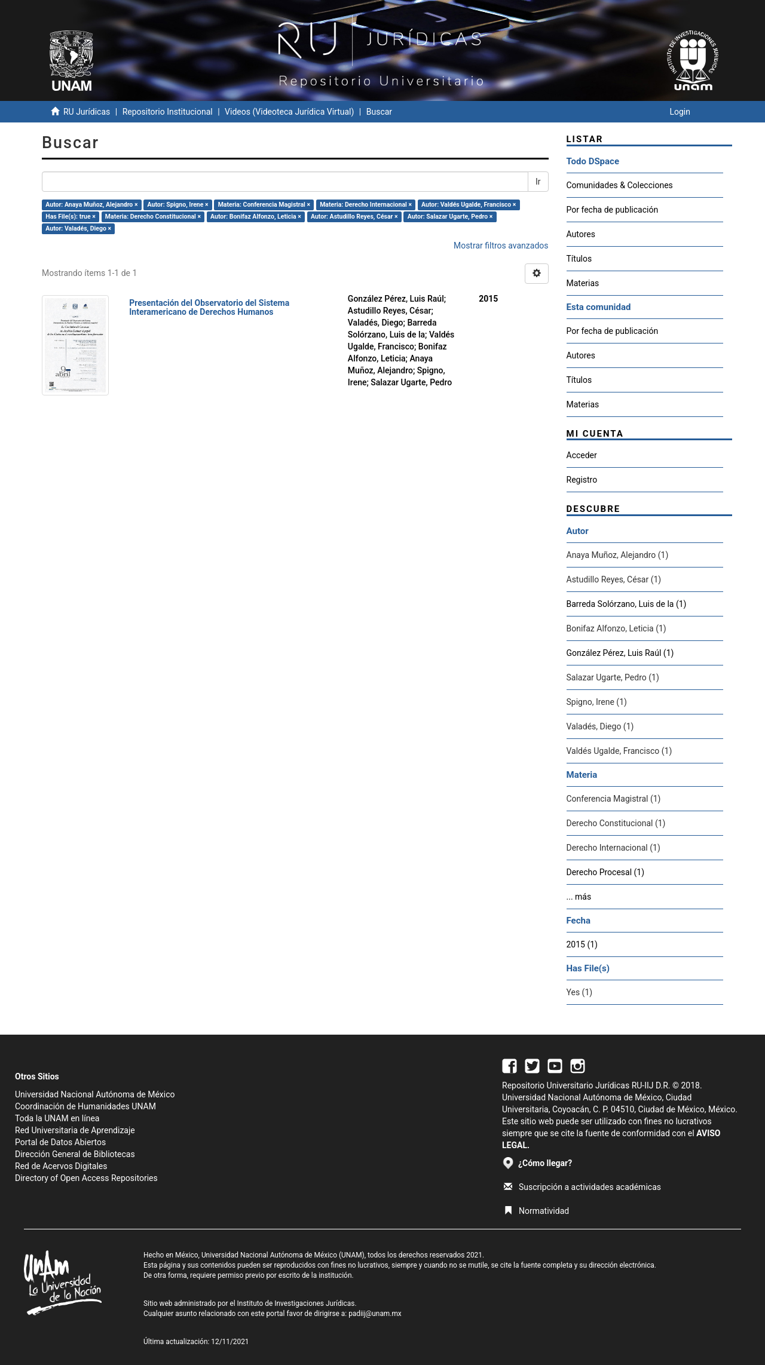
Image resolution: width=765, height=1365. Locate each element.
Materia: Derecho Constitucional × (153, 216)
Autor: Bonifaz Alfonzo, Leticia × (255, 216)
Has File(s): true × (70, 216)
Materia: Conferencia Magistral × (264, 204)
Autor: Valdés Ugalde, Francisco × (468, 204)
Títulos (579, 258)
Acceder (582, 455)
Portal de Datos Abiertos (60, 1142)
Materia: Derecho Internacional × (366, 204)
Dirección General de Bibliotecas (75, 1154)
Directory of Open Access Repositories (86, 1178)
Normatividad (536, 1211)
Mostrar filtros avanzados (501, 245)
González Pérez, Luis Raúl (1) (620, 653)
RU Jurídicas (86, 111)
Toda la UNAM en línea (57, 1118)
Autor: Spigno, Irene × (178, 204)
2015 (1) (582, 944)
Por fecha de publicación (613, 209)
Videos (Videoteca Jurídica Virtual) (289, 111)
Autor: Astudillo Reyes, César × (354, 216)
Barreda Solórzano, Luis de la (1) (627, 604)
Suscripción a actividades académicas (582, 1187)
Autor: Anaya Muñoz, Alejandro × (91, 204)
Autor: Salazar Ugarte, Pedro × (450, 216)
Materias (583, 283)
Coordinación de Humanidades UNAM (85, 1106)
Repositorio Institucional (168, 111)
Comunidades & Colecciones (620, 185)
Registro (582, 479)
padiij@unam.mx (375, 1313)
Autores (581, 234)
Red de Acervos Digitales (61, 1166)
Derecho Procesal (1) (606, 872)
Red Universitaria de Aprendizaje (75, 1130)
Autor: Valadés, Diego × (78, 228)
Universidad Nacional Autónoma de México (95, 1094)
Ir (538, 181)
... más (579, 896)
